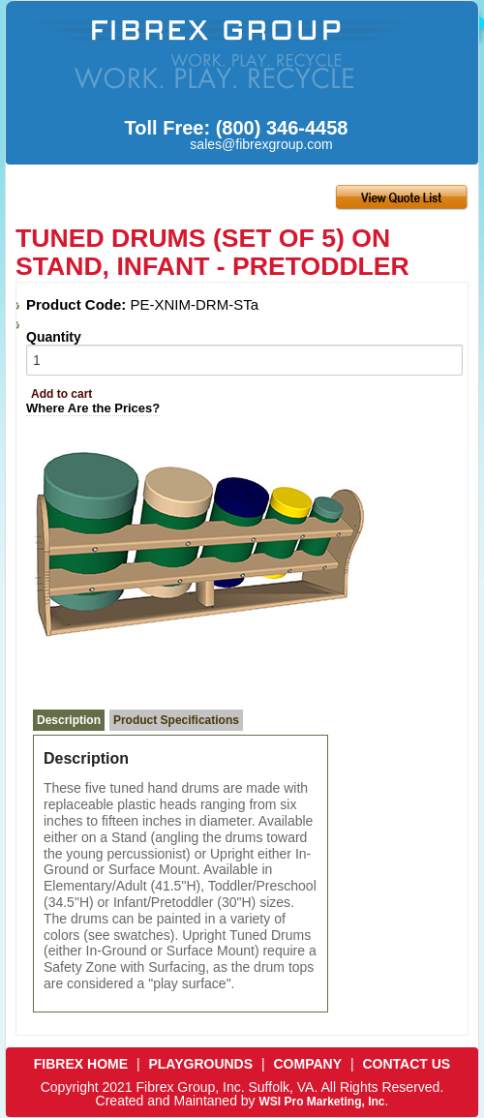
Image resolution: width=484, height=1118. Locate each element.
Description (69, 720)
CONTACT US (406, 1064)
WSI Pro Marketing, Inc (321, 1101)
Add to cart (61, 394)
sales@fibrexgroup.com (261, 144)
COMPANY (308, 1064)
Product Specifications (176, 720)
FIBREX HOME (81, 1064)
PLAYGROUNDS (200, 1064)
